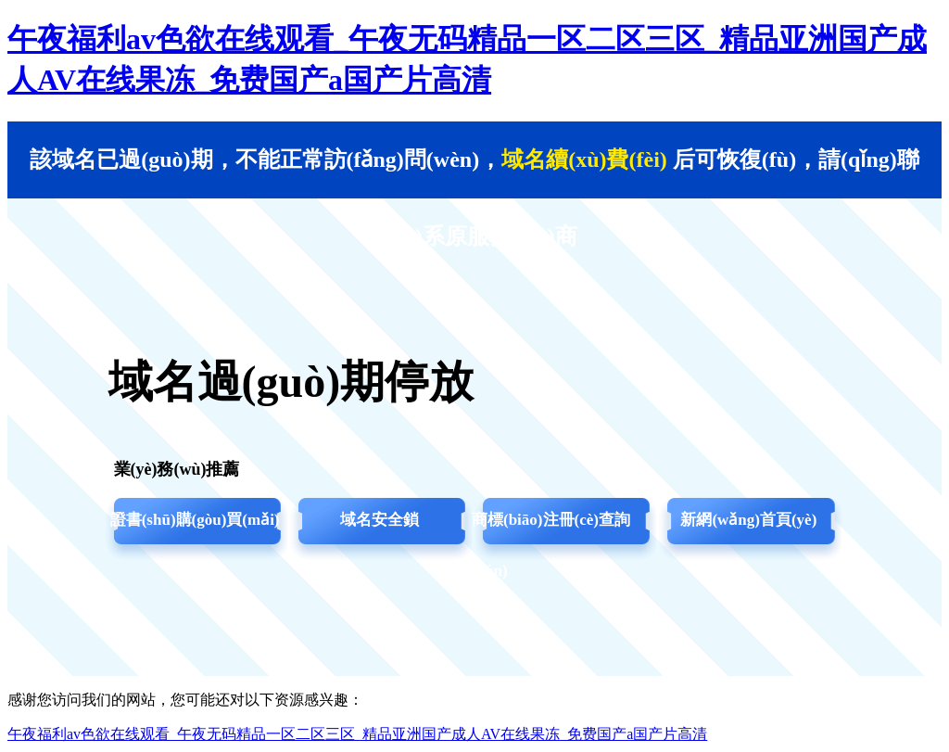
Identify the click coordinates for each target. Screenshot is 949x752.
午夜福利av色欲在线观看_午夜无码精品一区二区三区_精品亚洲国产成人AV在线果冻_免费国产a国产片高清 (357, 734)
